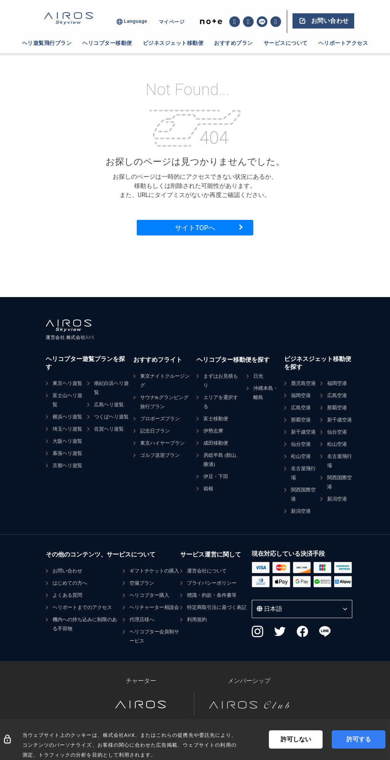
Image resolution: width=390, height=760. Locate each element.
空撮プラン (141, 583)
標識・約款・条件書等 (212, 595)
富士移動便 (215, 418)
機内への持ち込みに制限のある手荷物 (85, 624)
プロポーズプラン (160, 418)
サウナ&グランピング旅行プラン (164, 401)
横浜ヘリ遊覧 (67, 417)
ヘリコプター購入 (149, 595)
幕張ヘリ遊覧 (67, 453)
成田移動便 (215, 443)
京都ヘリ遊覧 (67, 465)
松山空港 (301, 456)
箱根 (208, 488)
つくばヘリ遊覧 (111, 417)
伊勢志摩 (213, 431)
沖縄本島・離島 (265, 392)
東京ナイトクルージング (165, 380)
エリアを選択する (220, 401)
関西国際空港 (303, 494)
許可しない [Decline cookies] (296, 739)
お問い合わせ (67, 571)
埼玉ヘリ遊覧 (67, 429)
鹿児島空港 (303, 383)
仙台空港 (301, 444)
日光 (258, 376)
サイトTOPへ (195, 228)
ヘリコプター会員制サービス (154, 636)
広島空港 (301, 407)
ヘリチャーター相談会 (154, 607)
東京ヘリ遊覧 (67, 383)
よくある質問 (67, 595)
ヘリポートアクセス (343, 43)
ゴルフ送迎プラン (160, 455)
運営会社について (207, 571)
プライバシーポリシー (212, 583)
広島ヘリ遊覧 (109, 404)
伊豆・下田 (215, 476)
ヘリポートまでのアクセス (82, 607)
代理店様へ (141, 619)
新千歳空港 (303, 432)
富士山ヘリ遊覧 (67, 400)
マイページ (172, 22)
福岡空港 (301, 395)
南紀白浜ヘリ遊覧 (111, 387)
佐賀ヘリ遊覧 (109, 429)
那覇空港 (301, 420)
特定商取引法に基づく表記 (216, 607)
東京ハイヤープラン (162, 443)
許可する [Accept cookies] (359, 739)
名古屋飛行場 (303, 473)
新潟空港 (301, 511)
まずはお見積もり (220, 380)
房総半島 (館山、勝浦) (222, 459)
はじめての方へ (70, 583)
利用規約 (197, 619)
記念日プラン (155, 431)
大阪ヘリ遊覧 (67, 441)
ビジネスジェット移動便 (173, 43)
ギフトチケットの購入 (154, 571)
